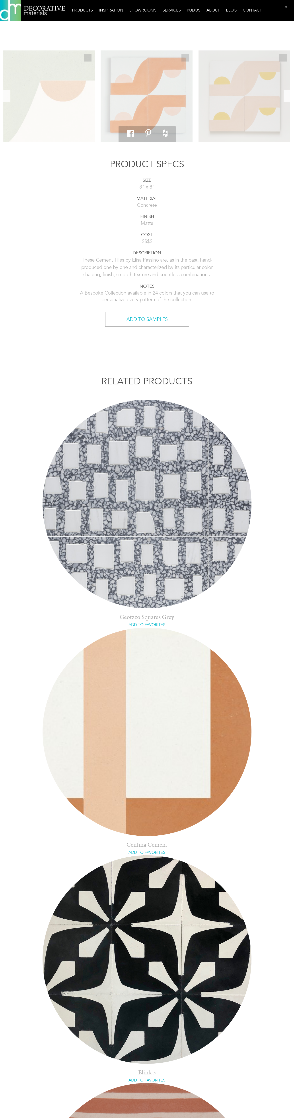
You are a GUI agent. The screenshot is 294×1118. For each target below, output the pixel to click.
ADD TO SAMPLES (147, 319)
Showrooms (142, 10)
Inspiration (111, 10)
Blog (231, 10)
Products (82, 10)
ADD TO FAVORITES (147, 624)
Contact (252, 10)
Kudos (193, 10)
